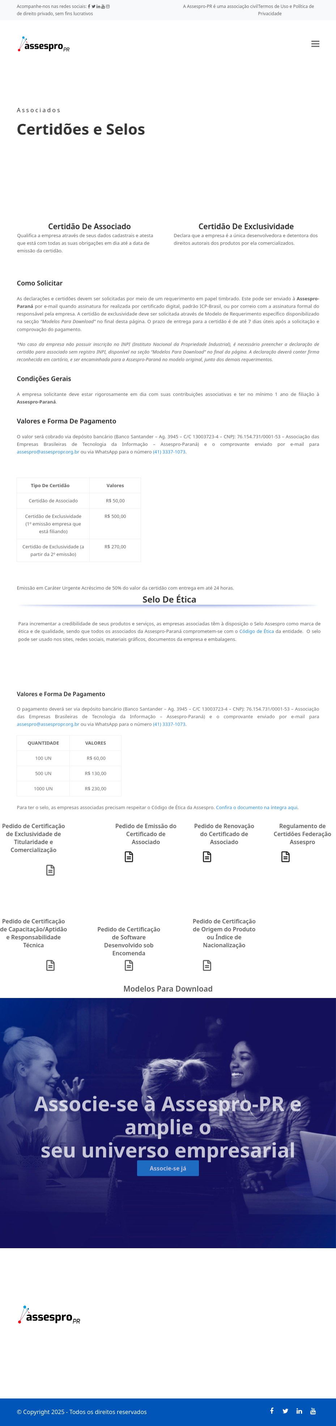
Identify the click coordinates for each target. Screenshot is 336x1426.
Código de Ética (242, 631)
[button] (315, 44)
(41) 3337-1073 (169, 467)
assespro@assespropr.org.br (48, 467)
